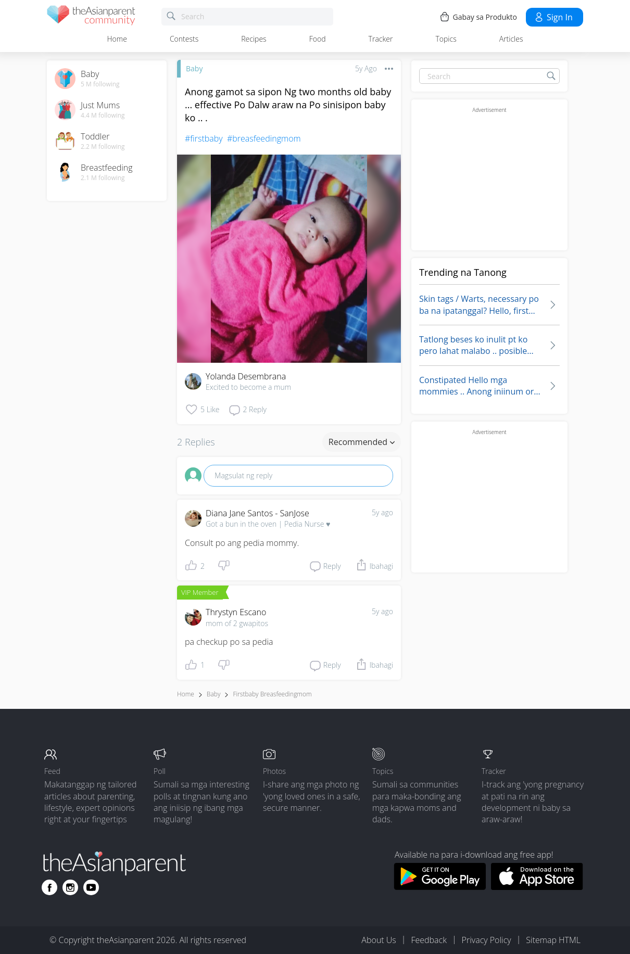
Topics (445, 39)
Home (117, 39)
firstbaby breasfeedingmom (272, 694)
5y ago (382, 512)
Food (317, 39)
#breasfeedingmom (264, 138)
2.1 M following (103, 178)
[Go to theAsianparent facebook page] (49, 887)
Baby (194, 68)
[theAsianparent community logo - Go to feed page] (91, 17)
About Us (378, 940)
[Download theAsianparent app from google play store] (440, 887)
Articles (511, 39)
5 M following (100, 84)
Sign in (553, 17)
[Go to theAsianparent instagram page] (70, 887)
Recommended (362, 442)
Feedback (428, 940)
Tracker (381, 39)
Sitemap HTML (553, 940)
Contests (184, 39)
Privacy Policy (486, 940)
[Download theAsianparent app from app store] (537, 887)
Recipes (253, 39)
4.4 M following (103, 115)
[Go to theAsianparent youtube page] (91, 887)
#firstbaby (204, 138)
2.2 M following (103, 147)
